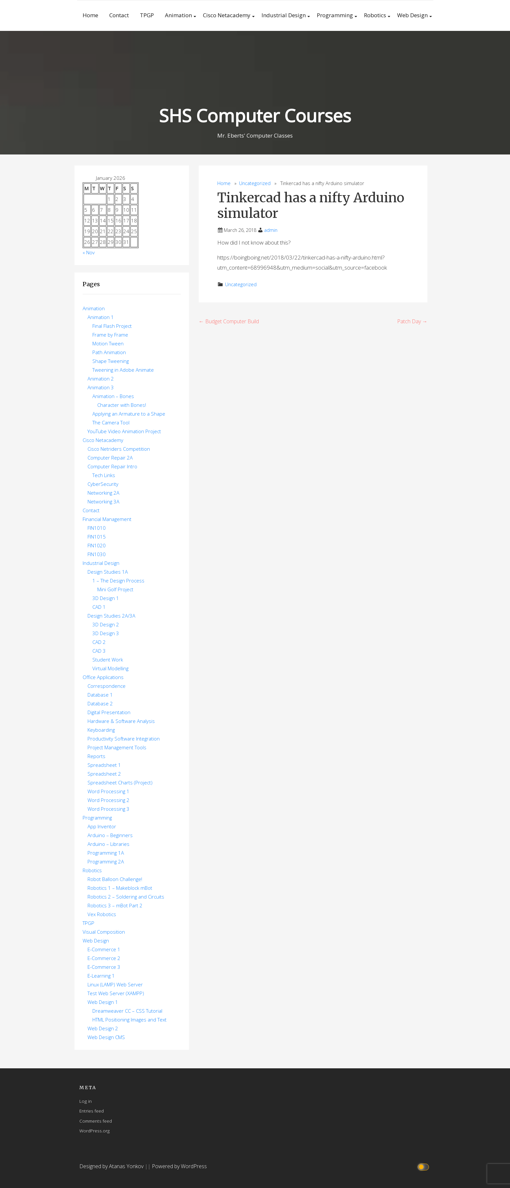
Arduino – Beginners (110, 835)
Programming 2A (105, 861)
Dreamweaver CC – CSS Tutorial (127, 1011)
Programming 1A (105, 852)
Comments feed (95, 1121)
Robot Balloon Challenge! (114, 879)
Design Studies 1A (107, 571)
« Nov (89, 252)
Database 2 (100, 703)
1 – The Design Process (118, 580)
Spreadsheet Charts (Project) (120, 782)
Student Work (107, 659)
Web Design (412, 15)
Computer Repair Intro (112, 466)
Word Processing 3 (108, 809)
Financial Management (107, 519)
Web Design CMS (106, 1037)
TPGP (147, 15)
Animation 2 (100, 378)
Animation (178, 15)
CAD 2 (99, 642)
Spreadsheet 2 (104, 773)
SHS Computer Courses (255, 115)
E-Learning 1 (101, 975)
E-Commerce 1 (103, 949)
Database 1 (100, 694)
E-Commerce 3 (103, 967)
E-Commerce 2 (103, 958)
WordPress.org (94, 1131)
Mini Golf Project (115, 589)
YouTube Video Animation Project (124, 431)
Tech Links (103, 475)
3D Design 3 (105, 633)
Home (90, 15)
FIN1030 (96, 554)
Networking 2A (103, 492)
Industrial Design (284, 15)
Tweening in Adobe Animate (123, 370)
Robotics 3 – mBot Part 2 (114, 905)
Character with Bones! (121, 405)
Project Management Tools (116, 747)
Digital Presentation (108, 712)
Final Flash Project (112, 326)
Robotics (375, 15)
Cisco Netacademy (226, 15)
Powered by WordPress (179, 1166)
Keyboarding (101, 730)
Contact (119, 15)
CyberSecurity (102, 484)
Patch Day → (412, 321)
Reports (96, 756)
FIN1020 (96, 545)
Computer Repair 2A (110, 457)
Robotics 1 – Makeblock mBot (119, 888)
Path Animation (109, 352)
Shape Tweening (110, 361)
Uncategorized (255, 183)
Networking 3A (103, 501)
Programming (335, 15)
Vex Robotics (101, 914)
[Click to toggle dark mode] (424, 1166)
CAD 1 (99, 607)
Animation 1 (100, 317)
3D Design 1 (105, 598)
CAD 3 (99, 650)
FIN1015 (96, 536)
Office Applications (103, 677)
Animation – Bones (113, 396)
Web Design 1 (102, 1002)
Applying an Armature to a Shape (128, 413)
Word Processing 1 (108, 791)
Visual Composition (104, 931)
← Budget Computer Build (229, 321)
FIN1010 (96, 528)
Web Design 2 (102, 1028)
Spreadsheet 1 (104, 765)
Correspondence (106, 686)
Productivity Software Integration (123, 738)
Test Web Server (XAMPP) (115, 993)
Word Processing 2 (108, 800)
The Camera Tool (110, 422)
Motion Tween (108, 343)
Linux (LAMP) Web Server (115, 984)
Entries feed (91, 1111)
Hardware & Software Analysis (121, 721)
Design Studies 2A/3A (111, 615)
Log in (85, 1101)
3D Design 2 (105, 624)
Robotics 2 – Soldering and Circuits (125, 896)
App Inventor (101, 826)
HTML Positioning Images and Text (129, 1019)
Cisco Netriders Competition (118, 449)
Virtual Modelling (110, 668)
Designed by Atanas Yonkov (112, 1166)
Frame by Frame (110, 334)
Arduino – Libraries (108, 844)
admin (270, 230)
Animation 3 (100, 387)
